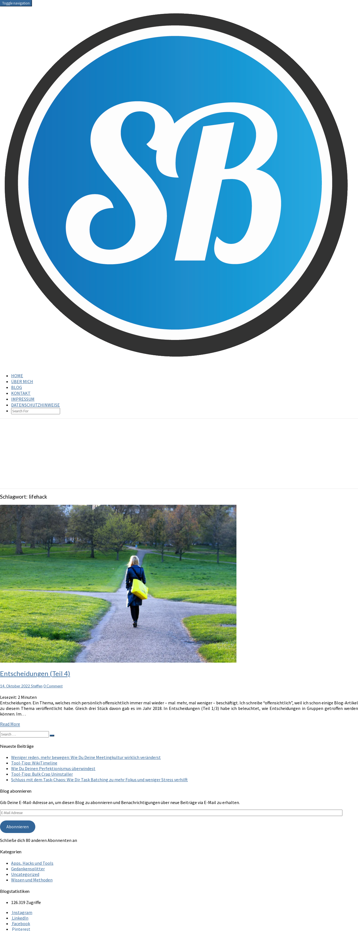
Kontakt (21, 393)
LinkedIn (19, 918)
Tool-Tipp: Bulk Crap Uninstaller (42, 774)
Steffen (37, 686)
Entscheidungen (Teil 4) (35, 673)
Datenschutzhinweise (35, 405)
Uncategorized (25, 874)
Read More (10, 724)
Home (17, 375)
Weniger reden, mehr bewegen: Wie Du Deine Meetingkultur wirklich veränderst (86, 757)
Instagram (21, 912)
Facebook (20, 923)
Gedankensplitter (28, 868)
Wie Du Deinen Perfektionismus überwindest (53, 768)
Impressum (22, 399)
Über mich (22, 381)
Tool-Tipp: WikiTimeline (34, 763)
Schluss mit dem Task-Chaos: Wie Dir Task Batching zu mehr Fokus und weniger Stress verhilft (99, 779)
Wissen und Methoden (32, 880)
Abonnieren (17, 826)
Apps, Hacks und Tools (32, 863)
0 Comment (53, 686)
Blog (16, 387)
